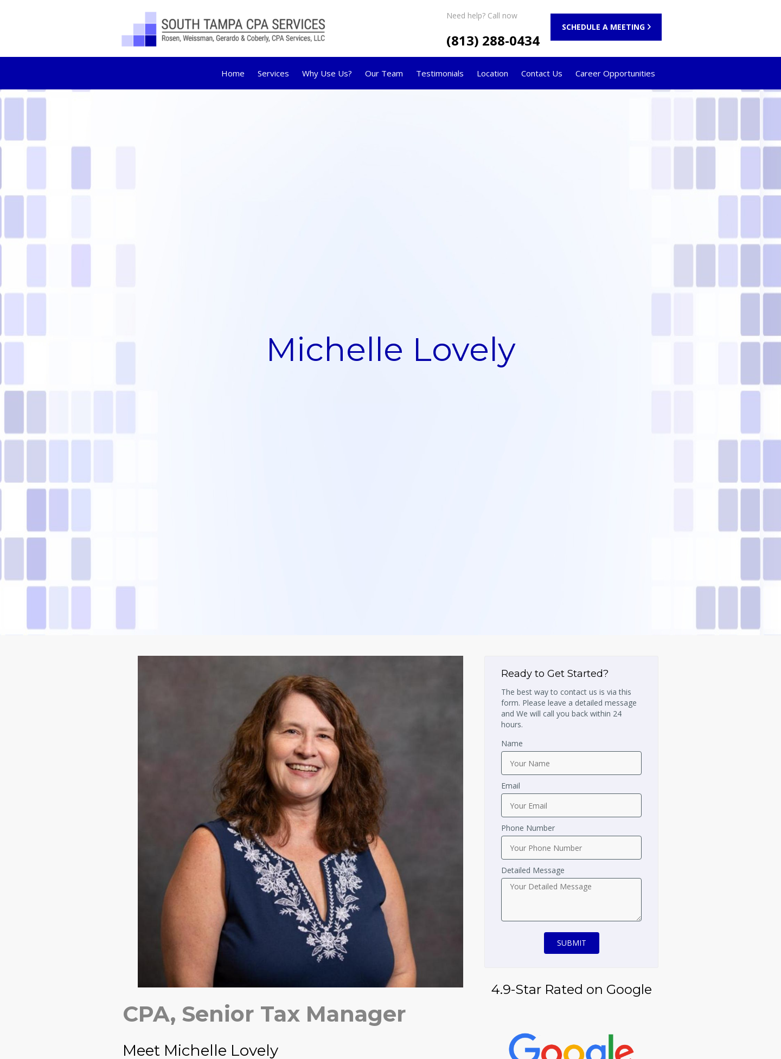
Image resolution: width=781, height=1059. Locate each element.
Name (512, 743)
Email (510, 785)
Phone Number (528, 828)
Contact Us (541, 73)
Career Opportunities (615, 73)
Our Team (384, 73)
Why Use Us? (327, 73)
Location (492, 73)
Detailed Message (533, 870)
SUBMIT (571, 943)
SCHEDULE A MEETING (603, 27)
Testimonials (440, 73)
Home (233, 73)
